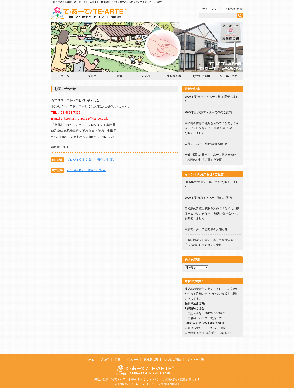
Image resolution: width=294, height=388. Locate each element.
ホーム (64, 76)
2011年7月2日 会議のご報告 (86, 170)
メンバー (147, 76)
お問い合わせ (234, 8)
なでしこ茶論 (201, 76)
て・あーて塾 (228, 76)
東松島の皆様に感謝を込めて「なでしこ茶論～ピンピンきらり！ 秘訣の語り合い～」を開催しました (212, 128)
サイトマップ (210, 8)
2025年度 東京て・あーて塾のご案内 (210, 112)
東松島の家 (174, 76)
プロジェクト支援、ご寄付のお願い (91, 159)
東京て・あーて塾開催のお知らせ (206, 143)
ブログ (92, 76)
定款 (119, 76)
